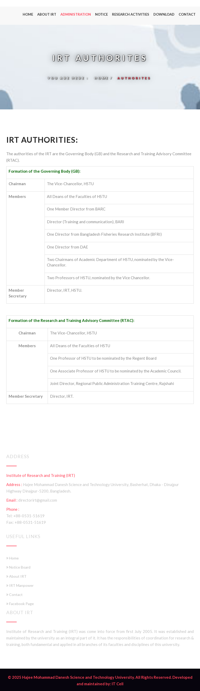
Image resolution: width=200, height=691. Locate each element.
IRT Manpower (20, 583)
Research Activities (130, 14)
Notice (101, 14)
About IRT (46, 14)
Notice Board (18, 564)
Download (163, 14)
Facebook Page (20, 601)
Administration (75, 14)
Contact (187, 14)
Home (28, 14)
